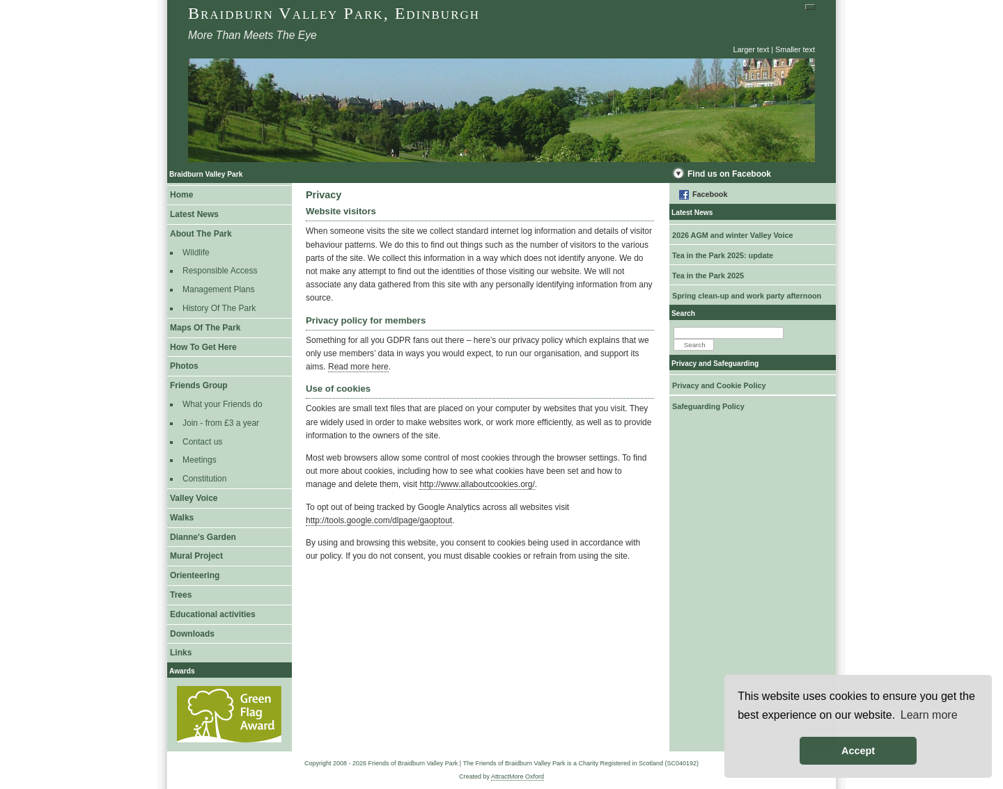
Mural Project (196, 556)
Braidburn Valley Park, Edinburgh (334, 13)
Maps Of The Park (205, 328)
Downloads (192, 634)
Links (181, 653)
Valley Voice (194, 498)
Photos (184, 366)
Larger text (751, 49)
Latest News (194, 214)
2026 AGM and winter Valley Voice (732, 235)
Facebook (709, 194)
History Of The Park (219, 308)
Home (181, 195)
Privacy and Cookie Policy (718, 385)
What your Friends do (222, 404)
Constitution (204, 479)
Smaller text (795, 49)
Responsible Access (219, 271)
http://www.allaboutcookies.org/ (476, 484)
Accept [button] (858, 750)
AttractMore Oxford (517, 776)
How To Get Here (203, 347)
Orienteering (194, 575)
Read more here (358, 367)
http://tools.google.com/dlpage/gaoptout (379, 520)
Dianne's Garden (203, 537)
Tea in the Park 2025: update (722, 255)
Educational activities (213, 614)
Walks (182, 518)
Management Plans (218, 289)
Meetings (199, 460)
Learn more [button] (929, 715)
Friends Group (199, 385)
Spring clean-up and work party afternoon (746, 296)
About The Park (201, 234)
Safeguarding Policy (708, 406)
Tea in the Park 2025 (708, 275)
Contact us (202, 442)
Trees (181, 595)
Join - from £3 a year (220, 423)
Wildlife (196, 252)
